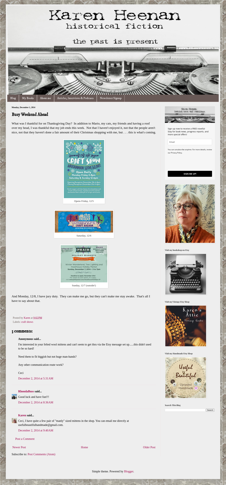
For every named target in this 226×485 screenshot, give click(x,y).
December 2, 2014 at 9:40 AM (35, 430)
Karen (22, 415)
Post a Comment (24, 438)
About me (45, 98)
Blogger (128, 471)
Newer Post (19, 447)
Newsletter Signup (111, 98)
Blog (13, 98)
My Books (28, 98)
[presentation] (190, 162)
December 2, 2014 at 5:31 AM (35, 378)
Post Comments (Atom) (41, 454)
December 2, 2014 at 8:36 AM (35, 402)
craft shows (27, 321)
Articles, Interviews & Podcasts (75, 98)
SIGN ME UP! (190, 173)
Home (84, 447)
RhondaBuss (26, 391)
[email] (190, 142)
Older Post (149, 447)
